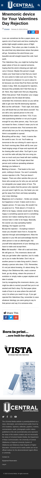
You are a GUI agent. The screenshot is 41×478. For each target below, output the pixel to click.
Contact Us (5, 457)
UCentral (6, 29)
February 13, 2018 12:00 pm (19, 29)
